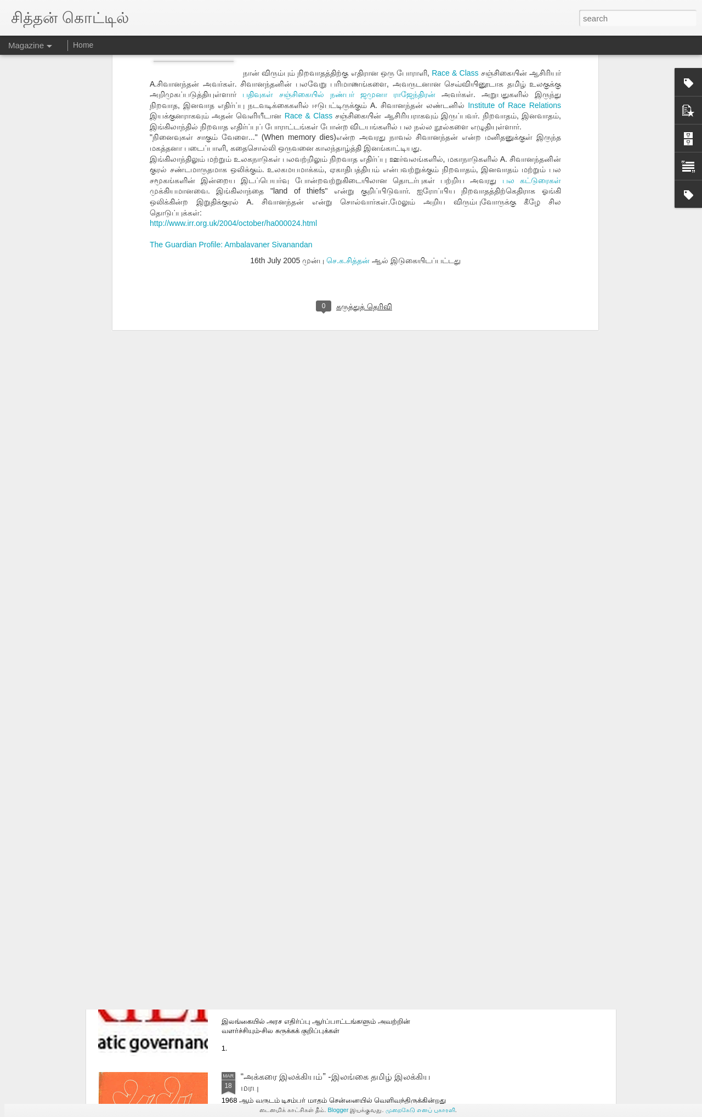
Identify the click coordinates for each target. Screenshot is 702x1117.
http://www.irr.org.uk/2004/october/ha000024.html (233, 76)
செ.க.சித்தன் (348, 113)
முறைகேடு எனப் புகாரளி (420, 1110)
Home (83, 45)
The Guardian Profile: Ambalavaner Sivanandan (231, 97)
